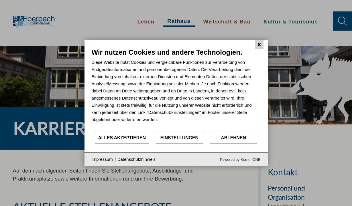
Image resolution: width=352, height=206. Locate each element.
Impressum (102, 159)
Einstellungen (179, 137)
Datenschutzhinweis (136, 159)
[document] (176, 89)
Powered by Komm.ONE (240, 159)
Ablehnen (233, 137)
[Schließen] (259, 44)
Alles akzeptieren (122, 137)
